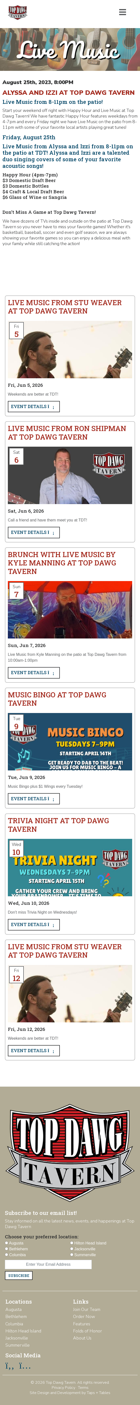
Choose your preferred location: (41, 1236)
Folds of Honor (87, 1331)
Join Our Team (86, 1309)
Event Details (34, 406)
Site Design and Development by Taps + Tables (70, 1392)
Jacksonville (16, 1338)
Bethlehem (16, 1316)
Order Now (84, 1316)
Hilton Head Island (23, 1331)
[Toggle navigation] (122, 12)
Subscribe (18, 1275)
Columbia (14, 1324)
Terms (83, 1387)
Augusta (13, 1309)
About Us (82, 1338)
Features (81, 1324)
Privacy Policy (63, 1387)
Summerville (17, 1345)
